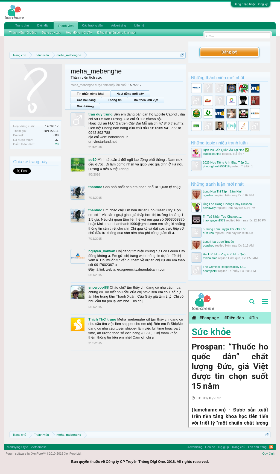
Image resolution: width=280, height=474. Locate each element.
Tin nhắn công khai (90, 93)
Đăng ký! (229, 52)
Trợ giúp (223, 447)
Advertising (118, 25)
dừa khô (208, 233)
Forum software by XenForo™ (43, 453)
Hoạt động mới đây (130, 93)
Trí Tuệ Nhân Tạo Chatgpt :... (222, 216)
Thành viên (66, 25)
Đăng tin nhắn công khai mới (116, 32)
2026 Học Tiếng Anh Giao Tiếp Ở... (226, 162)
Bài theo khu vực (146, 100)
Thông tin (115, 100)
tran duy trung (100, 114)
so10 (92, 160)
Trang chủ (22, 25)
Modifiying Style (17, 447)
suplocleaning (212, 153)
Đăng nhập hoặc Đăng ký (251, 4)
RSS (271, 447)
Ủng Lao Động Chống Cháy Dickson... (228, 204)
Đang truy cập (51, 32)
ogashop (208, 195)
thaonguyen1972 (214, 220)
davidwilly (209, 207)
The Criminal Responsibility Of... (224, 266)
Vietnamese (38, 447)
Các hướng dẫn (92, 25)
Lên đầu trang (257, 447)
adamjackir (210, 270)
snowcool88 (98, 287)
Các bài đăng (86, 100)
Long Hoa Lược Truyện (218, 241)
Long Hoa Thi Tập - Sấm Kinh (223, 191)
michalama (210, 258)
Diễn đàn (43, 25)
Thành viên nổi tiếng (22, 32)
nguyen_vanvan (101, 251)
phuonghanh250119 (216, 166)
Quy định (268, 453)
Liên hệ (139, 25)
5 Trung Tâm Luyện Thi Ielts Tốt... (225, 229)
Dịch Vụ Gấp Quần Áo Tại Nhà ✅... (227, 150)
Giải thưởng (85, 106)
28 (57, 144)
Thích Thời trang (102, 319)
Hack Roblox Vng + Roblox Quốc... (226, 254)
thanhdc (95, 187)
